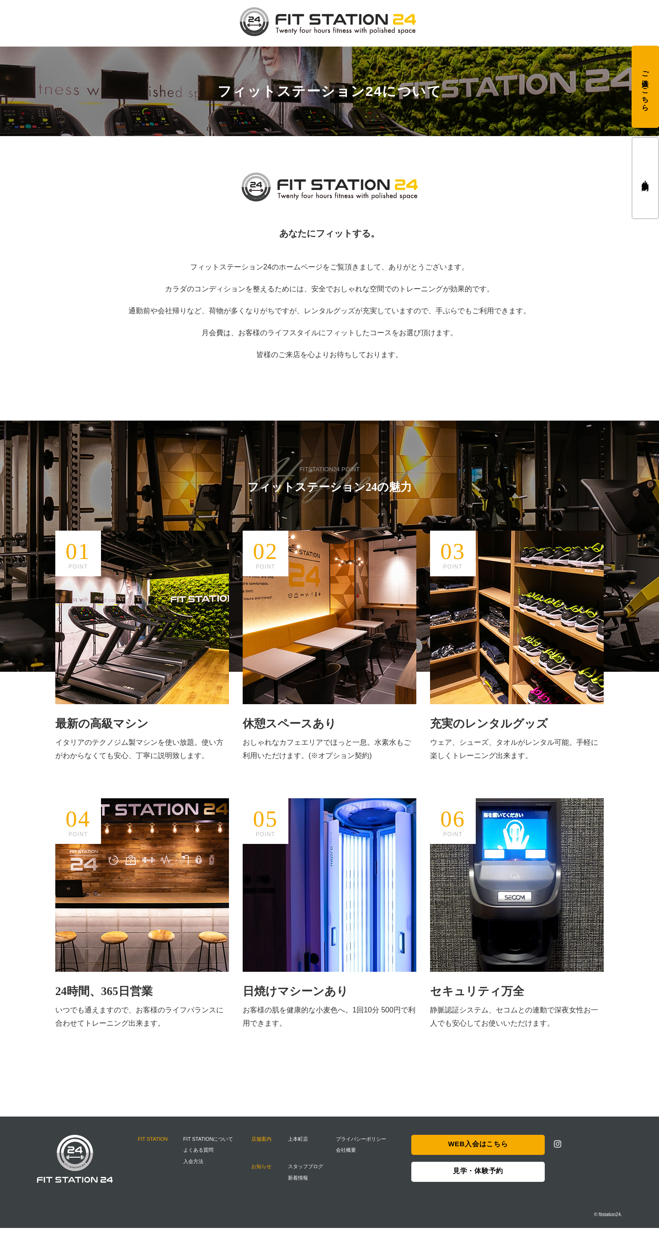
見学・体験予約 (645, 178)
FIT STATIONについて (209, 1144)
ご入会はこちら (645, 86)
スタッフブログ (306, 1172)
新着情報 (299, 1183)
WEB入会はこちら (478, 1150)
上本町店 (299, 1144)
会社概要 (347, 1155)
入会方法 (194, 1166)
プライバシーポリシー (362, 1144)
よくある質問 (199, 1155)
